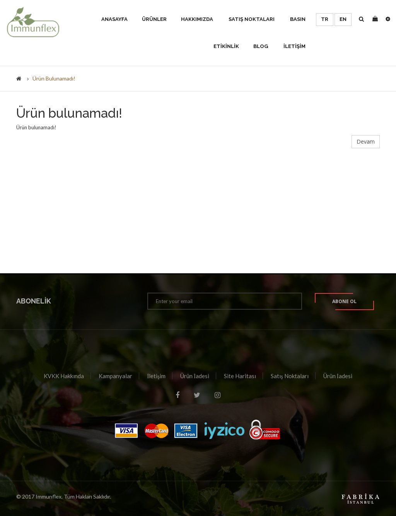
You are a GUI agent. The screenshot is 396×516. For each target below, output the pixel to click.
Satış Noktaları (290, 375)
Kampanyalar (115, 375)
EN (343, 19)
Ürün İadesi (194, 375)
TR (324, 19)
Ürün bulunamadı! (53, 78)
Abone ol (344, 301)
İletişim (156, 375)
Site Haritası (240, 375)
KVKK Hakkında (64, 375)
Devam (366, 141)
